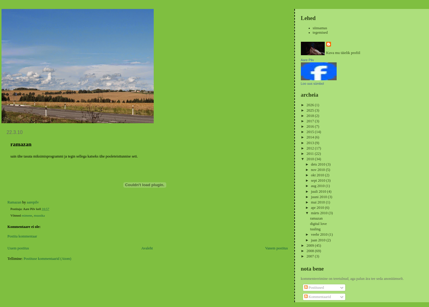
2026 (311, 105)
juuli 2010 (319, 191)
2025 (311, 110)
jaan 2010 (319, 240)
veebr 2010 (320, 234)
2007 (311, 256)
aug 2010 (318, 186)
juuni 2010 (319, 197)
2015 (311, 132)
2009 (311, 245)
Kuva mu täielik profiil (343, 53)
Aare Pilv (307, 60)
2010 (311, 159)
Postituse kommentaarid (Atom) (47, 259)
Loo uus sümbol (312, 83)
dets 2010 (318, 164)
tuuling (315, 229)
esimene (27, 215)
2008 (311, 251)
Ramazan (14, 202)
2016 (311, 126)
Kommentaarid (317, 297)
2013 (311, 143)
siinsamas (320, 28)
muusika (39, 215)
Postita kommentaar (22, 236)
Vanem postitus (276, 248)
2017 (311, 121)
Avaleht (147, 248)
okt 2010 (318, 175)
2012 (311, 148)
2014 (311, 137)
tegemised (320, 32)
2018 (311, 116)
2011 (311, 154)
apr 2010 (318, 208)
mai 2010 (318, 202)
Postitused (314, 288)
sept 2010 (318, 180)
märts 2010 (320, 213)
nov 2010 (318, 170)
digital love (318, 224)
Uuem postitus (18, 248)
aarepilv (33, 202)
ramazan (316, 218)
